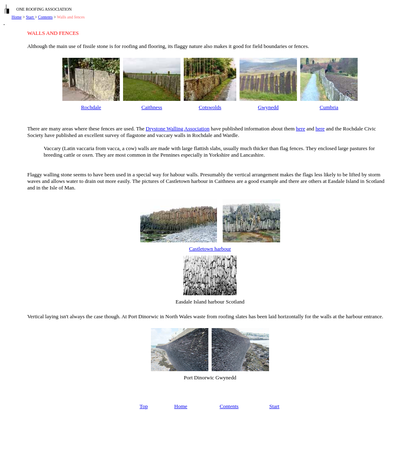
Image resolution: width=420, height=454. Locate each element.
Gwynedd (268, 107)
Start (30, 17)
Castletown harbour (210, 249)
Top (143, 406)
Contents (45, 17)
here (300, 128)
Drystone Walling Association (177, 128)
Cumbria (329, 107)
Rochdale (91, 107)
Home (16, 17)
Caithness (152, 107)
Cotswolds (210, 107)
